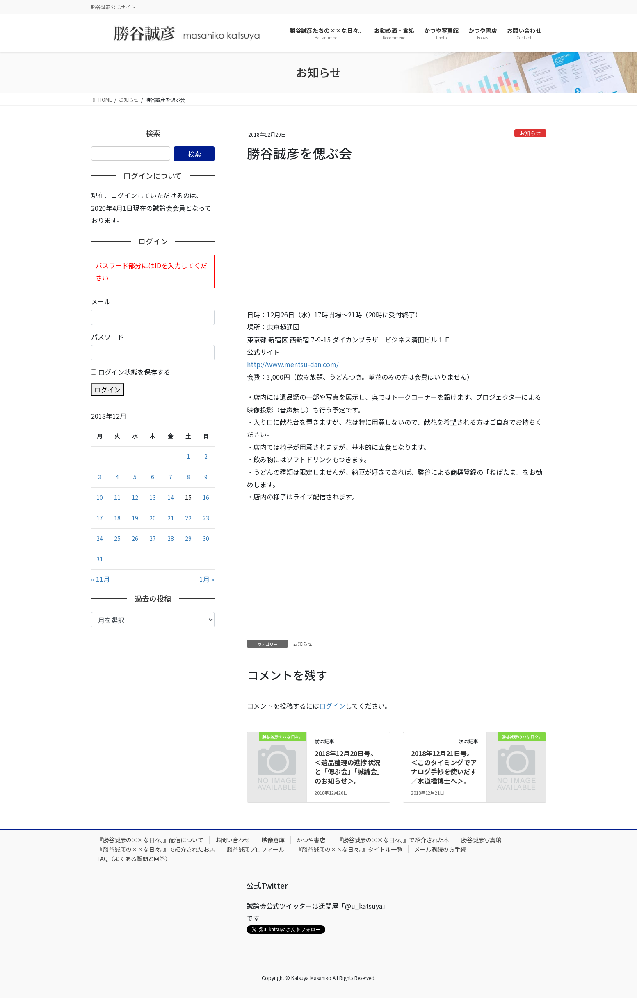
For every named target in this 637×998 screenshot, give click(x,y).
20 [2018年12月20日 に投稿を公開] (152, 518)
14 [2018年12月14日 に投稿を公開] (170, 497)
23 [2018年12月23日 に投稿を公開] (206, 518)
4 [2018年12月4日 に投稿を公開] (117, 477)
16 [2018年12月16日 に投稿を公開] (206, 497)
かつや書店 (311, 840)
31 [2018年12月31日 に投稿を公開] (99, 559)
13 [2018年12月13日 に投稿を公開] (152, 497)
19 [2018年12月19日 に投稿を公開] (135, 518)
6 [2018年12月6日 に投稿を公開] (152, 477)
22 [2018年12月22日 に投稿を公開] (188, 518)
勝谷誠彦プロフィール (255, 849)
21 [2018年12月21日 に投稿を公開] (170, 518)
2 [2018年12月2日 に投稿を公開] (206, 456)
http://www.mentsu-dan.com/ (293, 364)
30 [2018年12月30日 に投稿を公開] (206, 538)
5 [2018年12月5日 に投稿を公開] (135, 477)
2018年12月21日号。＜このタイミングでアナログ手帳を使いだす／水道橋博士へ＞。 (444, 767)
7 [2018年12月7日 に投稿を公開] (170, 477)
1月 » (207, 579)
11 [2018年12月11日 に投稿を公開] (117, 497)
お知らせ (530, 133)
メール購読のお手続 (440, 849)
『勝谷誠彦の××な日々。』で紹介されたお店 (156, 849)
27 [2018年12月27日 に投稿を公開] (152, 538)
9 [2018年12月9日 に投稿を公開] (206, 477)
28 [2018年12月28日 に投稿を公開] (170, 538)
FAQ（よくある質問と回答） (134, 858)
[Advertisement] (396, 237)
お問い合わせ (232, 840)
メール (101, 301)
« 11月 (100, 579)
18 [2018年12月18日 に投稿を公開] (117, 518)
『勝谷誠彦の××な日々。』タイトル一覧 (349, 849)
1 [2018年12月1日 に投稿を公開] (188, 456)
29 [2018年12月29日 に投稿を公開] (188, 538)
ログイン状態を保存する (134, 372)
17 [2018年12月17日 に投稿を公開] (99, 518)
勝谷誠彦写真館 (481, 840)
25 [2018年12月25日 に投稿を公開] (117, 538)
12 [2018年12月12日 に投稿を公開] (135, 497)
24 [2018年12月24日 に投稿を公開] (99, 538)
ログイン (332, 706)
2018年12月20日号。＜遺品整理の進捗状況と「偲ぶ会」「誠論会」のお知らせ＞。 (347, 767)
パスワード (107, 337)
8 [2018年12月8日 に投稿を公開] (188, 477)
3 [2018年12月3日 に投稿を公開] (99, 477)
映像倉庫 (273, 840)
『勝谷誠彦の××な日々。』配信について (150, 840)
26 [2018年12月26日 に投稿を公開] (135, 538)
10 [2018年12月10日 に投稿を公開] (99, 497)
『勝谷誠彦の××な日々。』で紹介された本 (393, 840)
